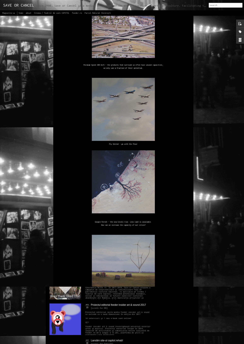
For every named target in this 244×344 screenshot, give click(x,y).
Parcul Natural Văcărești (98, 13)
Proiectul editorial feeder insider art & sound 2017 (118, 305)
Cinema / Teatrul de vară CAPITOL (51, 13)
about (28, 13)
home (21, 13)
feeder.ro (77, 13)
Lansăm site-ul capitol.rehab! (107, 340)
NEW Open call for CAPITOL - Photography (79, 241)
